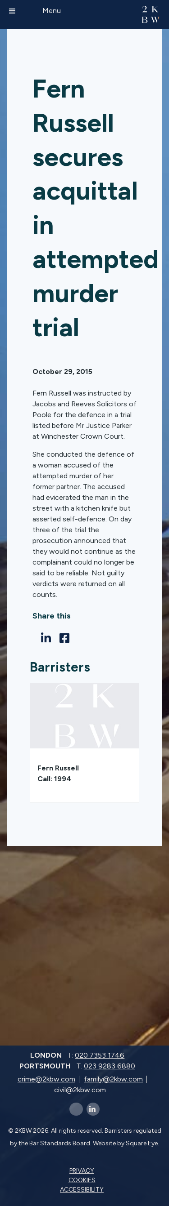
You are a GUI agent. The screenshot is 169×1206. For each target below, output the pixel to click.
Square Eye (142, 1143)
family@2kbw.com (113, 1079)
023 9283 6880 (109, 1066)
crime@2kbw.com (46, 1079)
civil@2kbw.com (80, 1090)
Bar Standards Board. (60, 1143)
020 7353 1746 (99, 1055)
